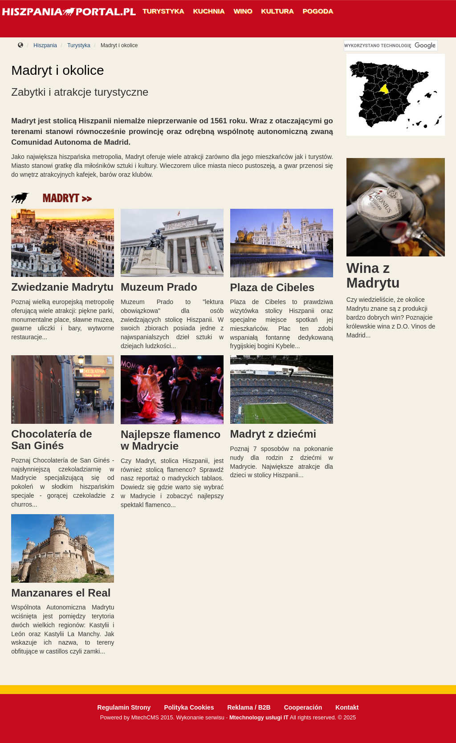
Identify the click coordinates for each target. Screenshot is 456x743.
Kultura (277, 11)
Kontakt (346, 707)
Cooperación (303, 707)
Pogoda (318, 11)
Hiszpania (45, 45)
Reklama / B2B (248, 707)
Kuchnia (209, 11)
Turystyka (163, 11)
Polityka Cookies (189, 707)
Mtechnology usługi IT (259, 718)
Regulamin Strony (124, 707)
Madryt (60, 198)
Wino (242, 11)
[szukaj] (390, 46)
